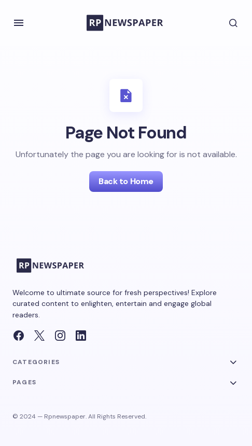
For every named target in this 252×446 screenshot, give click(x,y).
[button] (18, 23)
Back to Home (126, 181)
